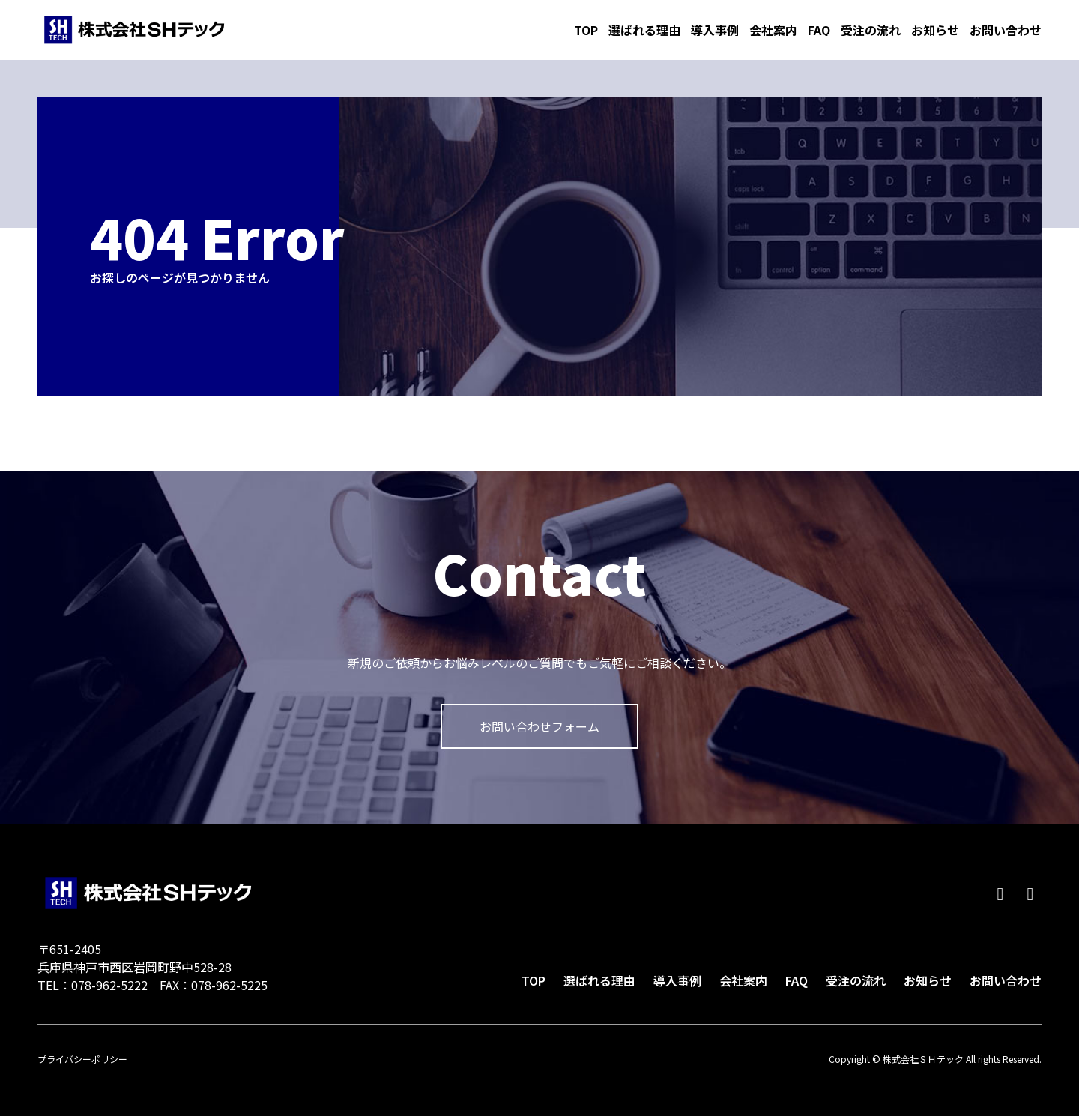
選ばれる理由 (644, 30)
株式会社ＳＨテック (134, 30)
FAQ (819, 30)
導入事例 (715, 30)
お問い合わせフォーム (539, 726)
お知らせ (935, 30)
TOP (586, 30)
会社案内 (773, 30)
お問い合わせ (1006, 30)
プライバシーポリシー (82, 1058)
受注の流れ (871, 30)
